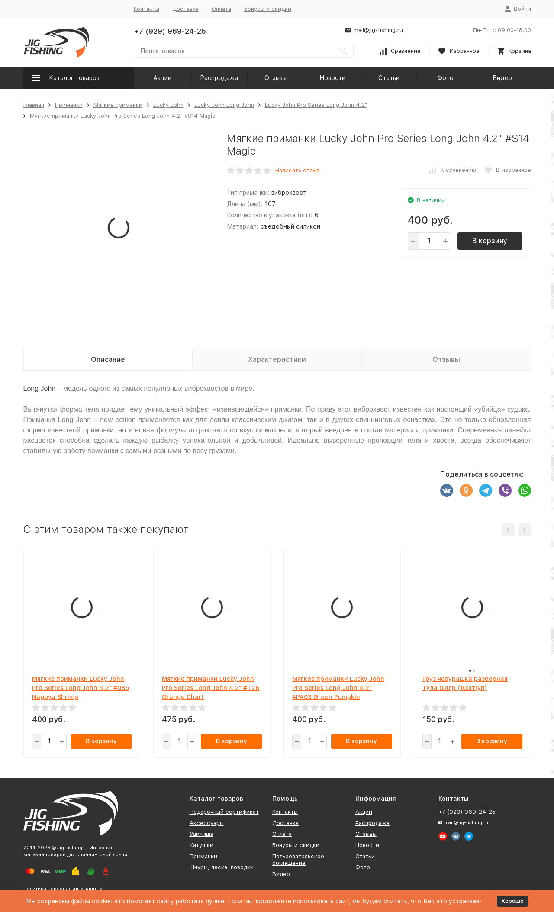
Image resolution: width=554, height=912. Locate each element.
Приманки (69, 105)
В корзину (489, 241)
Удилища (201, 834)
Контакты (146, 9)
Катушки (201, 845)
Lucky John (168, 105)
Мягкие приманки (117, 105)
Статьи (388, 77)
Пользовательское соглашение (298, 860)
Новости (332, 77)
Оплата (221, 9)
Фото (446, 77)
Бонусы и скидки (267, 9)
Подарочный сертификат (224, 812)
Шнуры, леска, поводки (222, 867)
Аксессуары (207, 823)
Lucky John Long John (224, 105)
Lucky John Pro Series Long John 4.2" (316, 105)
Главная (33, 105)
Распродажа (219, 77)
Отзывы (275, 77)
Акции (162, 77)
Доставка (185, 9)
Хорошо (512, 901)
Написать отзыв (297, 170)
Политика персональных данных (62, 889)
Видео (502, 77)
